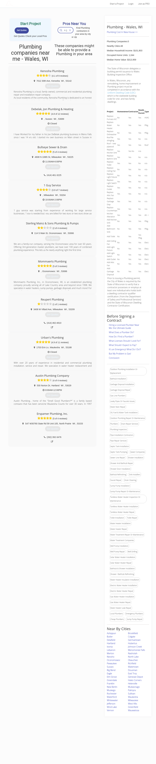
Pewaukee (112, 663)
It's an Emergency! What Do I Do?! (125, 349)
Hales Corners (135, 680)
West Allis (132, 703)
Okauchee (133, 660)
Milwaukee (133, 700)
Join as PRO (144, 4)
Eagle (109, 673)
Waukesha (133, 696)
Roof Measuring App (70, 745)
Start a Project (117, 4)
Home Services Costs (37, 738)
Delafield (111, 639)
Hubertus (132, 643)
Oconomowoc (113, 660)
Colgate (131, 636)
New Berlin (112, 686)
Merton (110, 653)
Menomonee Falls (136, 650)
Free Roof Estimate (36, 749)
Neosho (110, 656)
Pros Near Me (34, 742)
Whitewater (112, 700)
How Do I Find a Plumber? (121, 336)
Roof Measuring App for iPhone (75, 749)
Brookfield (133, 633)
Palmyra (132, 690)
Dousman (132, 670)
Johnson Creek (135, 646)
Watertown (133, 666)
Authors (108, 745)
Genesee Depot (135, 676)
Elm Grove (112, 676)
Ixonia (110, 646)
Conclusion (114, 357)
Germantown (134, 639)
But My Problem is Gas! (120, 353)
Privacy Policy (110, 742)
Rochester (112, 693)
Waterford (112, 696)
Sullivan (131, 693)
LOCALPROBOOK (23, 3)
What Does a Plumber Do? (121, 332)
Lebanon (111, 650)
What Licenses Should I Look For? (125, 340)
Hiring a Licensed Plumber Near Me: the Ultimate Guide (124, 326)
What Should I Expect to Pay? (122, 345)
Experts (65, 742)
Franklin (111, 683)
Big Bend (111, 670)
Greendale (112, 680)
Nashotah (132, 653)
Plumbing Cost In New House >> (122, 32)
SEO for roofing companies (116, 752)
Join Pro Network (69, 738)
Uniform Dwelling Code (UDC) (121, 92)
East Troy (132, 673)
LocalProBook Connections (116, 749)
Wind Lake (112, 707)
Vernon (110, 710)
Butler (110, 636)
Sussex (110, 666)
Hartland (111, 643)
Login (130, 4)
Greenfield (133, 707)
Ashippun (111, 633)
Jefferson (111, 703)
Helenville (132, 683)
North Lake (133, 656)
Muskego (111, 690)
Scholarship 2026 (112, 738)
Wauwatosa (133, 710)
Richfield (132, 663)
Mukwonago (134, 686)
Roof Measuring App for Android (75, 752)
